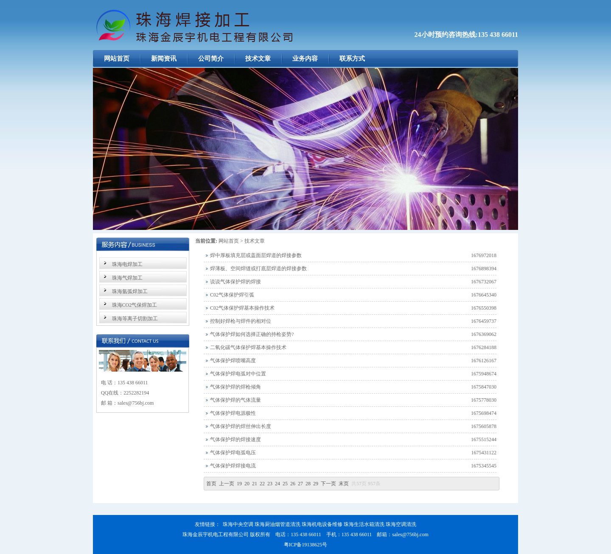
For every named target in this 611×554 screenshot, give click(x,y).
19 (239, 484)
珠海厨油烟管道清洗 (277, 524)
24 (277, 484)
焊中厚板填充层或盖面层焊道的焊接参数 (256, 255)
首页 (211, 484)
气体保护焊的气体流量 (235, 400)
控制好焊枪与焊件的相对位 (240, 321)
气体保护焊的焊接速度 (235, 439)
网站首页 (229, 241)
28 (308, 484)
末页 (344, 484)
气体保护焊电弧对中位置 (238, 374)
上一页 (226, 484)
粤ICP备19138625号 (306, 545)
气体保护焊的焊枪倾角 (235, 387)
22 (262, 484)
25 (285, 484)
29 (315, 484)
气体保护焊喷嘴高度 (233, 361)
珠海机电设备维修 (322, 524)
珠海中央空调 (238, 524)
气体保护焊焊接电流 (233, 466)
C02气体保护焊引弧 (232, 295)
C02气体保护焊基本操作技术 (242, 308)
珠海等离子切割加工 (135, 319)
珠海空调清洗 (401, 524)
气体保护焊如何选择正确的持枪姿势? (252, 334)
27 (300, 484)
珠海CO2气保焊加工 (134, 305)
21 (254, 484)
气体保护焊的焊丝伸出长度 (240, 426)
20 (246, 484)
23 (269, 484)
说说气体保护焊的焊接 (235, 282)
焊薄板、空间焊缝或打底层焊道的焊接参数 (258, 268)
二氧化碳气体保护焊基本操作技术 (248, 347)
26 (292, 484)
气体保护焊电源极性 (233, 413)
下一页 (328, 484)
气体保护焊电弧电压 (233, 453)
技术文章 (254, 241)
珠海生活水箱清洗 (364, 524)
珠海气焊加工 (127, 278)
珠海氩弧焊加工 (130, 291)
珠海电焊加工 (127, 264)
